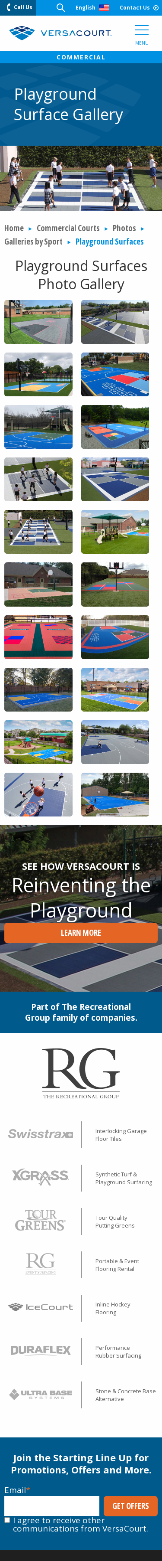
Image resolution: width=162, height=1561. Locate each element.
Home (14, 228)
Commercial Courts (68, 228)
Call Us (19, 7)
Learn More (81, 932)
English (92, 8)
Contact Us (139, 7)
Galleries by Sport (33, 241)
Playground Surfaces (110, 241)
